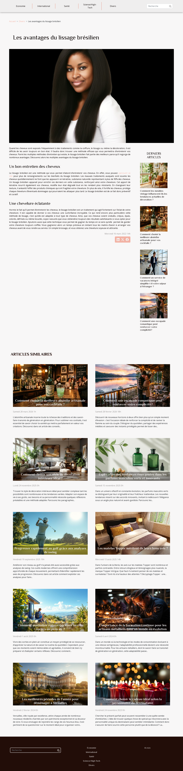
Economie (20, 6)
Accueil (12, 21)
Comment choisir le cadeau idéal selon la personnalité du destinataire (133, 701)
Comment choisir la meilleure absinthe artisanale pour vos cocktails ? (50, 402)
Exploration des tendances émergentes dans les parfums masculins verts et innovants (133, 476)
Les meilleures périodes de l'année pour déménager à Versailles (50, 701)
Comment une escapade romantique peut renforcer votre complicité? (132, 402)
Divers (113, 6)
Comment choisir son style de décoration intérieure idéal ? (50, 476)
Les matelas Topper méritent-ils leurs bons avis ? (133, 548)
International (43, 6)
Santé (67, 6)
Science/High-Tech (89, 6)
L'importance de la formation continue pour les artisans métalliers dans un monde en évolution (133, 627)
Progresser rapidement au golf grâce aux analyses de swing (50, 550)
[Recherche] (160, 6)
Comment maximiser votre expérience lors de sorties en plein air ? (50, 627)
